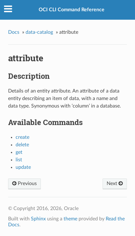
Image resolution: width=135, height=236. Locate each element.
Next (115, 183)
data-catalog (39, 32)
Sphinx (38, 218)
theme (70, 218)
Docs (13, 32)
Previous (24, 183)
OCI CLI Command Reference (71, 9)
